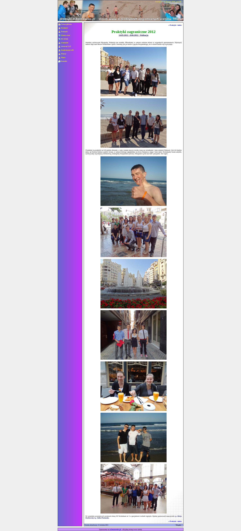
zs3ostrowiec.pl (115, 529)
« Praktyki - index (175, 25)
